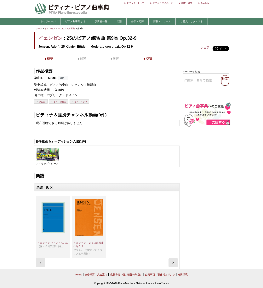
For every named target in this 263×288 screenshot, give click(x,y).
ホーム (39, 28)
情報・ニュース (162, 21)
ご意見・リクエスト (191, 21)
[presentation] (40, 262)
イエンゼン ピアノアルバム (52, 242)
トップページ (48, 21)
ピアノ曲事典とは (75, 21)
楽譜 (119, 21)
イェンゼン (49, 28)
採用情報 (115, 274)
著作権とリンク (166, 274)
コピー (63, 78)
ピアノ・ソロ (80, 101)
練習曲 (42, 101)
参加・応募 (137, 21)
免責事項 (150, 274)
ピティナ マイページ (163, 3)
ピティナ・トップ (135, 3)
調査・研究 (186, 3)
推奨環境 (183, 274)
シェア (204, 47)
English (205, 3)
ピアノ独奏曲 (59, 101)
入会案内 (102, 274)
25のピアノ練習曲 (67, 28)
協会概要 (90, 274)
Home (78, 274)
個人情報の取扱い (132, 274)
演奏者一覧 (101, 21)
